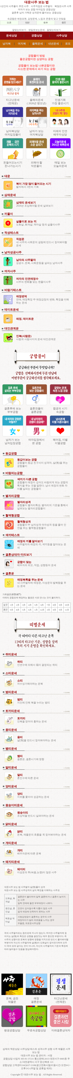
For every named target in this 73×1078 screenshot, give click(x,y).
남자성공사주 (13, 252)
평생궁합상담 (12, 1030)
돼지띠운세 (12, 861)
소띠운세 (11, 673)
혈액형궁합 (12, 515)
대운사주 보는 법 (36, 2)
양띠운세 (11, 786)
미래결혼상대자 (60, 1030)
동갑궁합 (11, 453)
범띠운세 (11, 692)
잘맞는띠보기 (19, 30)
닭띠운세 (11, 824)
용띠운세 (11, 729)
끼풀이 (8, 213)
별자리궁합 (12, 495)
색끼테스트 (12, 535)
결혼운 (9, 573)
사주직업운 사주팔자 (41, 6)
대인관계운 (11, 328)
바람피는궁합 (14, 473)
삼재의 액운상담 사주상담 (16, 1049)
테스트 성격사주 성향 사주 (44, 1049)
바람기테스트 (13, 290)
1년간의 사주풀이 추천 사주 (14, 6)
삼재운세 (10, 195)
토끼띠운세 (12, 710)
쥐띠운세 (11, 654)
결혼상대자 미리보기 (18, 554)
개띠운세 (11, 842)
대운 (7, 176)
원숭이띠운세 (14, 805)
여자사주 (10, 271)
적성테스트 (11, 232)
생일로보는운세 (36, 30)
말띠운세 (11, 767)
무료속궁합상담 (36, 1030)
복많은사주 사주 (63, 6)
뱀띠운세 (11, 748)
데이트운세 (11, 309)
